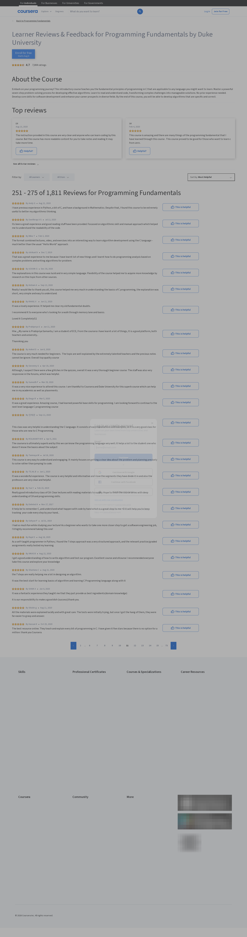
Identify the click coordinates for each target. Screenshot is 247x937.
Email (98, 441)
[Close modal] (152, 423)
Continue (123, 457)
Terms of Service (109, 512)
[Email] (123, 447)
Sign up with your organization (109, 499)
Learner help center (123, 504)
